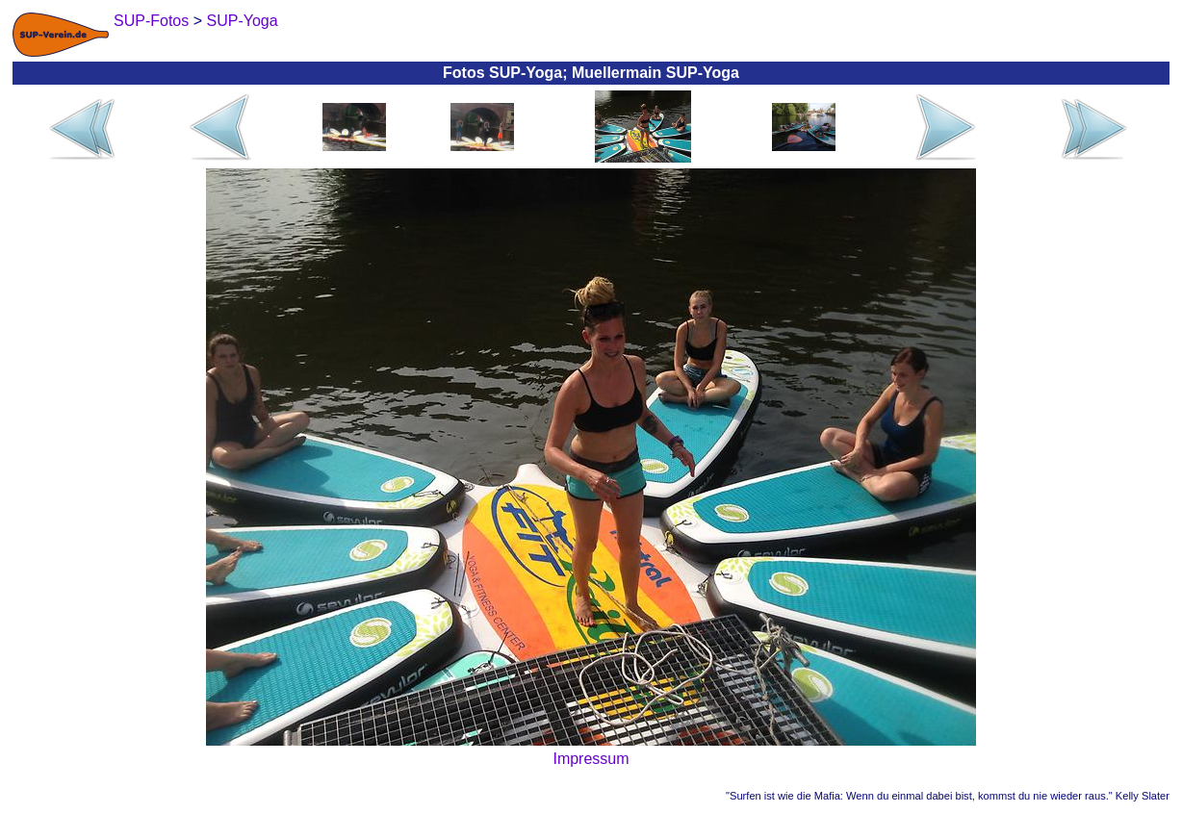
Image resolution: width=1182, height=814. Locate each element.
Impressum (590, 758)
